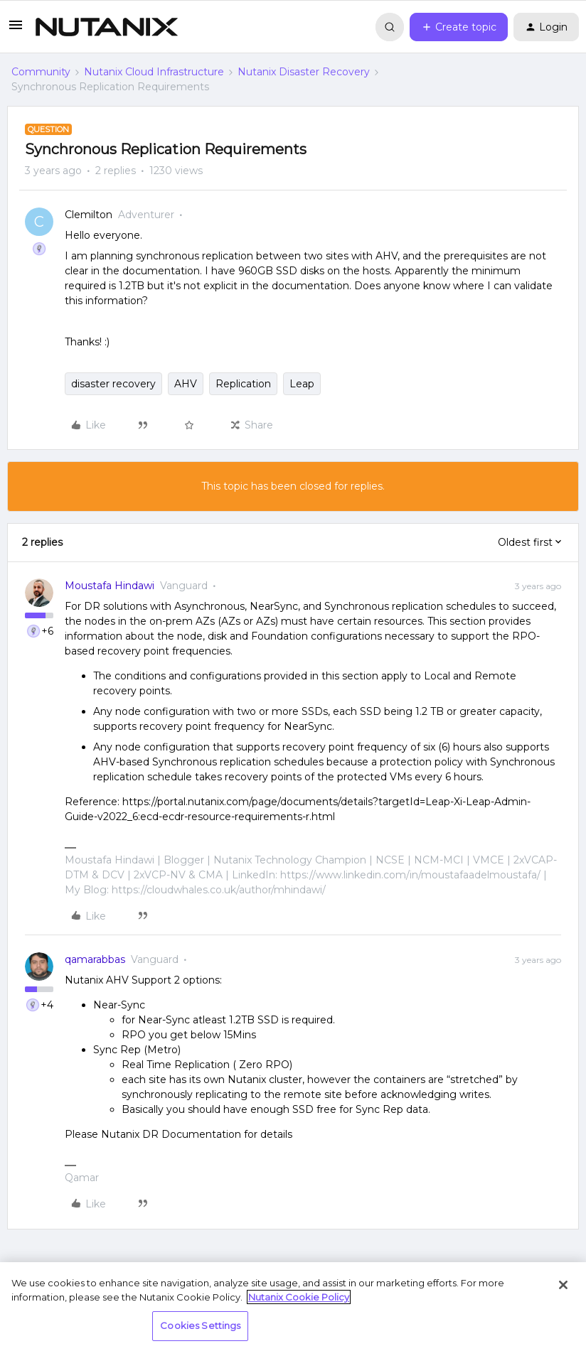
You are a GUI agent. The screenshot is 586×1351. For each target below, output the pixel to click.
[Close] (563, 1285)
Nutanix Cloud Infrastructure (154, 71)
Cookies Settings (200, 1325)
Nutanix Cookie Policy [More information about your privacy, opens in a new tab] (298, 1297)
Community (40, 71)
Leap (301, 383)
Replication (243, 383)
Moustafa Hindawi (109, 585)
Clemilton (88, 214)
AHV (185, 383)
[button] (15, 29)
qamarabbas (95, 959)
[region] (293, 1306)
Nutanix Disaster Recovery (304, 71)
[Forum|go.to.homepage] (107, 27)
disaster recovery (113, 383)
